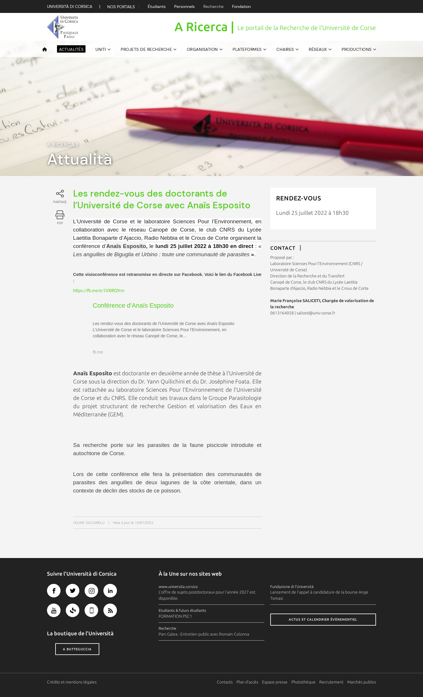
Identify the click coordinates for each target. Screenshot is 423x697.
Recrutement (331, 682)
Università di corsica (69, 6)
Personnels (184, 6)
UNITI (100, 49)
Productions (357, 49)
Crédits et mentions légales (72, 682)
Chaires (285, 49)
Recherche (213, 6)
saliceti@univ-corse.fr (316, 313)
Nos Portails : (123, 6)
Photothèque (303, 682)
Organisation (202, 49)
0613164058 (282, 313)
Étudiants (157, 6)
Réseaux (318, 49)
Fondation (241, 6)
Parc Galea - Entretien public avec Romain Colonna (204, 634)
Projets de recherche (146, 49)
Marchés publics (361, 682)
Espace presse (275, 682)
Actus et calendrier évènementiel (323, 619)
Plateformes (247, 49)
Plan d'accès (247, 682)
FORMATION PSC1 (175, 616)
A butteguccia (77, 649)
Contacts (225, 682)
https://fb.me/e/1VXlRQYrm (98, 290)
